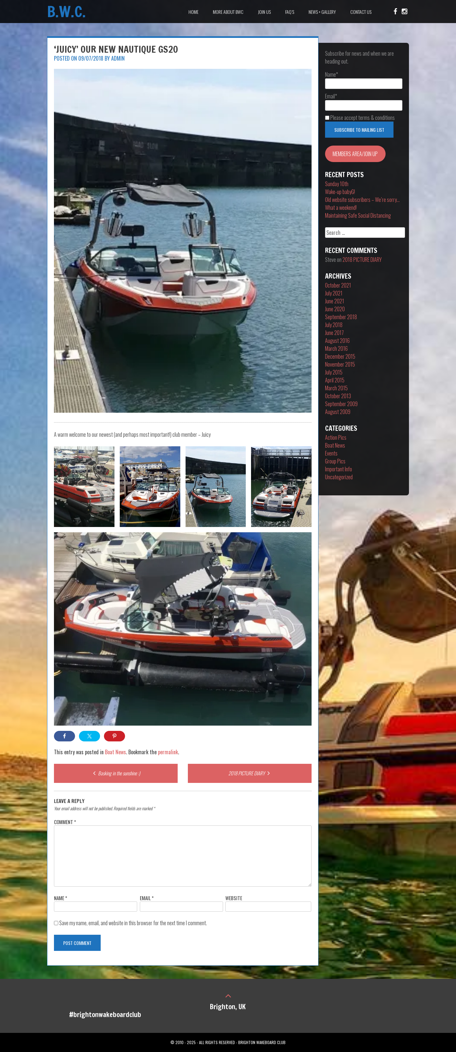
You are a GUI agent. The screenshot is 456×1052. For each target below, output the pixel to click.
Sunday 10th (336, 184)
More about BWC (228, 11)
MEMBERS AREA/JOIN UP (355, 154)
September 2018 (341, 317)
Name (60, 897)
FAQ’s (289, 11)
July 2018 (333, 325)
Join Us (264, 11)
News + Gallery (322, 11)
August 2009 (337, 412)
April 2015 (334, 380)
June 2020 (335, 309)
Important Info (338, 469)
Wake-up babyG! (340, 192)
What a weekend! (341, 207)
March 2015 (336, 388)
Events (331, 453)
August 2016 (337, 341)
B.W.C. (66, 11)
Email (147, 897)
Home (193, 11)
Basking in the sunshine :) (115, 773)
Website (233, 897)
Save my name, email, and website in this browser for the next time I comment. (133, 923)
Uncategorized (339, 477)
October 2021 (338, 285)
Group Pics (335, 461)
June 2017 (334, 333)
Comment (65, 821)
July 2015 (333, 372)
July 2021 (333, 293)
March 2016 (336, 348)
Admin (118, 58)
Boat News (115, 752)
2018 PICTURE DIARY (249, 773)
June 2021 (334, 301)
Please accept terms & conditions (360, 118)
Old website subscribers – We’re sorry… (362, 200)
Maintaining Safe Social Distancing (358, 215)
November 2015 (340, 364)
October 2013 (338, 396)
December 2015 (340, 356)
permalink (168, 752)
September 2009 (341, 404)
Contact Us (360, 11)
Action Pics (335, 437)
